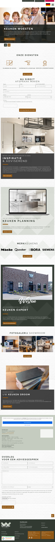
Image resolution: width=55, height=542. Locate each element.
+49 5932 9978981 (10, 432)
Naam (4, 84)
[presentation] (10, 105)
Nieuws (5, 89)
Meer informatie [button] (27, 425)
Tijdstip (29, 94)
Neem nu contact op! (50, 0)
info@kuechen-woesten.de (8, 433)
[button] (52, 4)
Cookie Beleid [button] (44, 527)
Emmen (8, 318)
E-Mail (20, 84)
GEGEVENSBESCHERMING (15, 101)
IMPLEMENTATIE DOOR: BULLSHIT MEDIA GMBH (47, 534)
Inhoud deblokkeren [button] (27, 422)
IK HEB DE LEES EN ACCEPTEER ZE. (18, 101)
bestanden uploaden (6, 496)
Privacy (5, 100)
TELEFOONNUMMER (40, 84)
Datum (4, 94)
